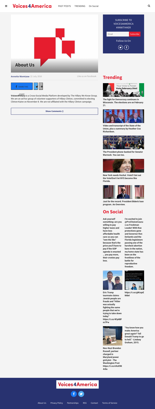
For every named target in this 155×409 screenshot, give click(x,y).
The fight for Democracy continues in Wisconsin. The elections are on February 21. (123, 102)
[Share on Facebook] (22, 86)
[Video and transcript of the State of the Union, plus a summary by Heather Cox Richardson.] (123, 116)
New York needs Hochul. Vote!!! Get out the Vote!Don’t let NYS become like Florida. (122, 178)
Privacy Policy (56, 403)
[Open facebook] (126, 47)
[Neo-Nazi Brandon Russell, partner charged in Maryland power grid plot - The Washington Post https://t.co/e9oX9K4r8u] (112, 336)
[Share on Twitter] (36, 86)
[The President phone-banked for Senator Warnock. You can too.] (123, 142)
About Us (42, 403)
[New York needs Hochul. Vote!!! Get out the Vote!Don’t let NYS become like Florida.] (123, 166)
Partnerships (73, 403)
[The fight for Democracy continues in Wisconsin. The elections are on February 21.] (123, 90)
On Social (93, 6)
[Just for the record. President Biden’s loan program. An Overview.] (123, 192)
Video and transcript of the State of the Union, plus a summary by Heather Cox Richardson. (122, 128)
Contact (94, 403)
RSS (85, 403)
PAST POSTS (64, 6)
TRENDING (79, 6)
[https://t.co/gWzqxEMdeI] (134, 280)
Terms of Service (109, 403)
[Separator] (41, 86)
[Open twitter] (120, 47)
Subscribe (134, 34)
